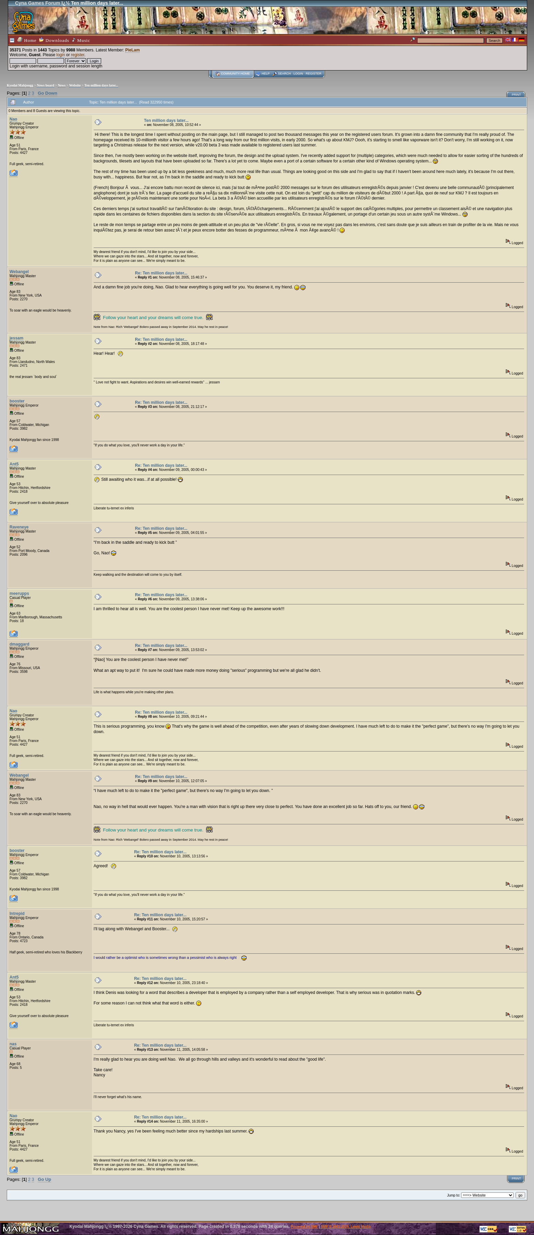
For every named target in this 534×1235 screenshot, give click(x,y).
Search (284, 73)
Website (75, 85)
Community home (235, 73)
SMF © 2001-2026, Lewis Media (346, 1227)
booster (17, 401)
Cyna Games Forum (37, 3)
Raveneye (19, 527)
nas (13, 1044)
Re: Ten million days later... (161, 273)
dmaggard (19, 644)
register (77, 54)
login (61, 54)
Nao (13, 119)
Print (516, 94)
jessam (16, 338)
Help (266, 73)
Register (313, 73)
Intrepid (17, 913)
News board (45, 85)
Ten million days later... (101, 85)
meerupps (19, 593)
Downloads (54, 40)
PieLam (132, 50)
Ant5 (14, 464)
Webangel (19, 271)
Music (81, 40)
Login (298, 73)
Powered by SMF (304, 1227)
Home (26, 40)
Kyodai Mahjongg (20, 85)
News (62, 85)
